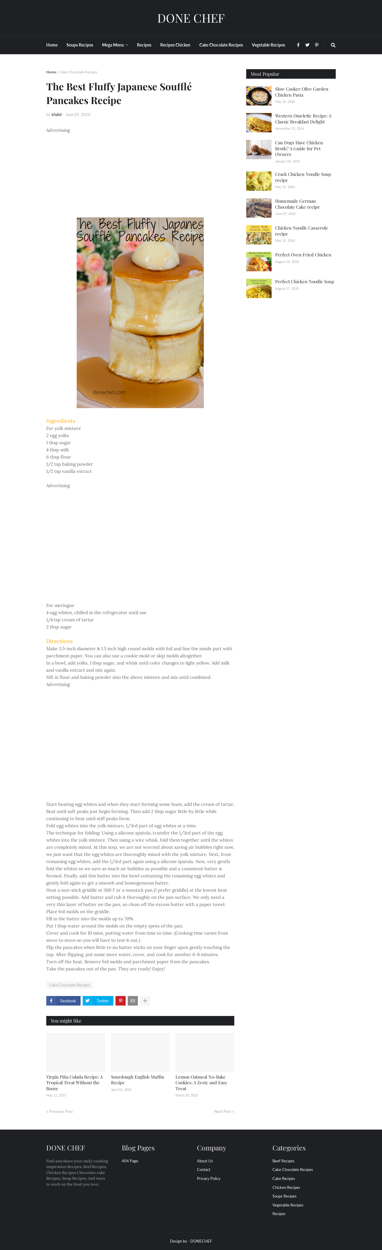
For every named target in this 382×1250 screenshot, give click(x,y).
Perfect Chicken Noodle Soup (304, 281)
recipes (279, 1213)
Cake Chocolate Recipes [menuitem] (221, 44)
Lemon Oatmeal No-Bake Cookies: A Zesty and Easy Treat (201, 1082)
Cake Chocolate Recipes (78, 72)
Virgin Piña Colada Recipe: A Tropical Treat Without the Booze (74, 1082)
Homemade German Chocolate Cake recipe (297, 204)
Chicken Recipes (286, 1187)
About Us (205, 1160)
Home (51, 72)
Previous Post (61, 1111)
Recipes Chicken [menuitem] (175, 44)
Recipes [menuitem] (144, 44)
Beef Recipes (283, 1160)
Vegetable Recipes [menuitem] (268, 44)
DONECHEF (201, 1241)
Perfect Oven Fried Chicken (303, 255)
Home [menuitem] (52, 44)
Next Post (222, 1111)
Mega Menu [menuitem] (113, 44)
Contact (203, 1169)
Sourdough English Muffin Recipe (137, 1080)
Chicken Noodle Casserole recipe (301, 231)
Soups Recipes (284, 1196)
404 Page (130, 1160)
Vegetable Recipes (288, 1205)
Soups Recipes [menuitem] (80, 44)
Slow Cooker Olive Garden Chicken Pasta (301, 92)
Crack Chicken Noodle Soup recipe (303, 177)
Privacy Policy (209, 1178)
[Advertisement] (140, 175)
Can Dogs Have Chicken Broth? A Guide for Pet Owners (299, 148)
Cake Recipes (283, 1178)
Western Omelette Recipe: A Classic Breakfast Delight (303, 119)
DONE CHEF (191, 18)
